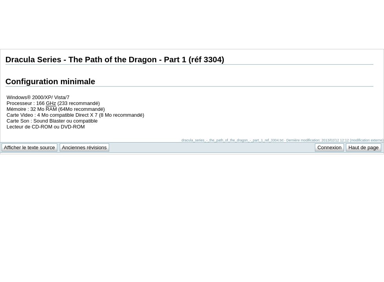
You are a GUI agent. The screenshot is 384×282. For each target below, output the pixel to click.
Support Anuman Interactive (342, 4)
